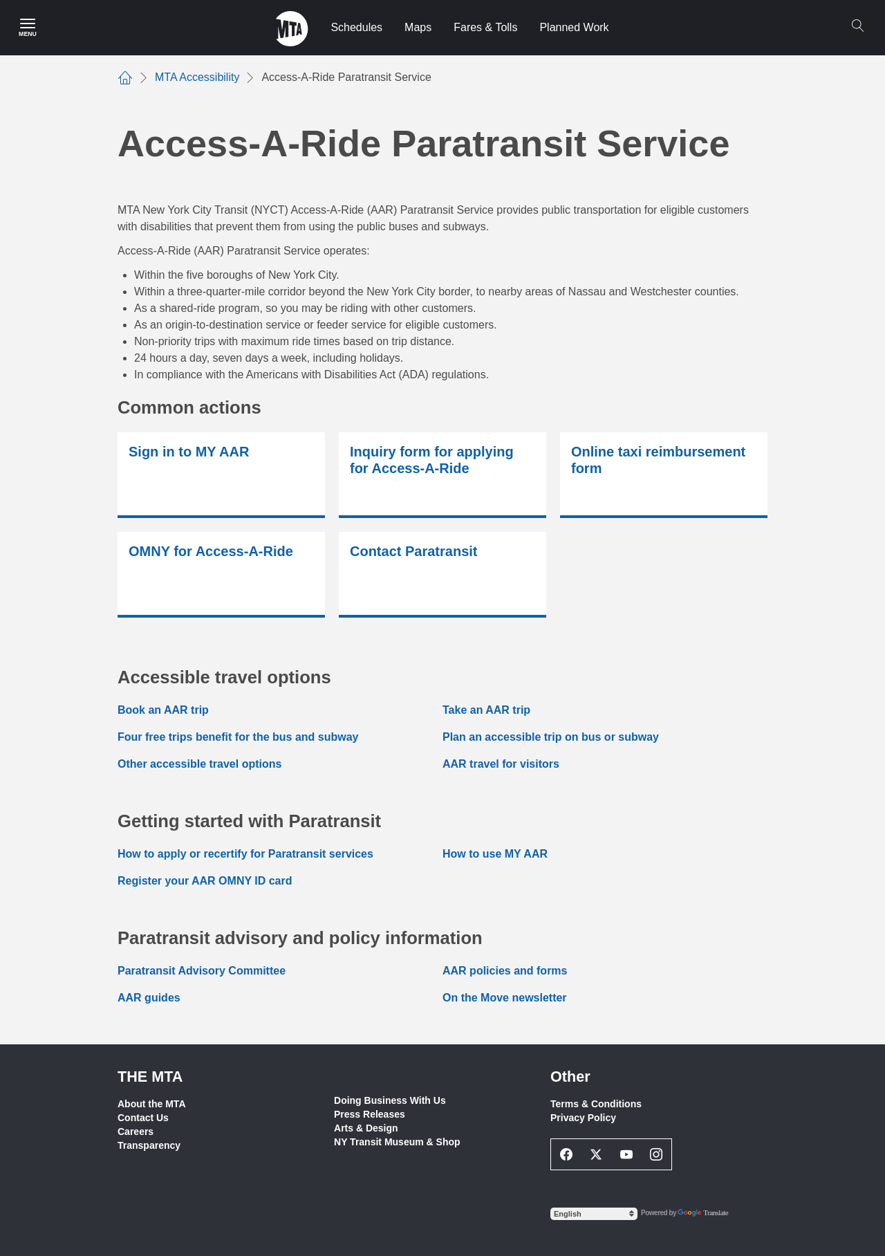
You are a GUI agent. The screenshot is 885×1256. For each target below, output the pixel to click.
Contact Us (143, 1117)
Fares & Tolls (485, 27)
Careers (135, 1131)
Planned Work (573, 27)
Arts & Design (366, 1128)
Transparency (149, 1145)
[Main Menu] (27, 27)
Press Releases (369, 1114)
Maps (417, 27)
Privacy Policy (583, 1117)
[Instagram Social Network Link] (657, 1154)
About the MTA (152, 1103)
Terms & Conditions (596, 1103)
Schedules (356, 27)
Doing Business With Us (390, 1100)
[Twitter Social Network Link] (596, 1154)
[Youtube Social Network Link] (626, 1154)
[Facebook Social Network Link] (566, 1154)
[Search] (857, 25)
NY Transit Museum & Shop (397, 1141)
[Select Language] (593, 1214)
